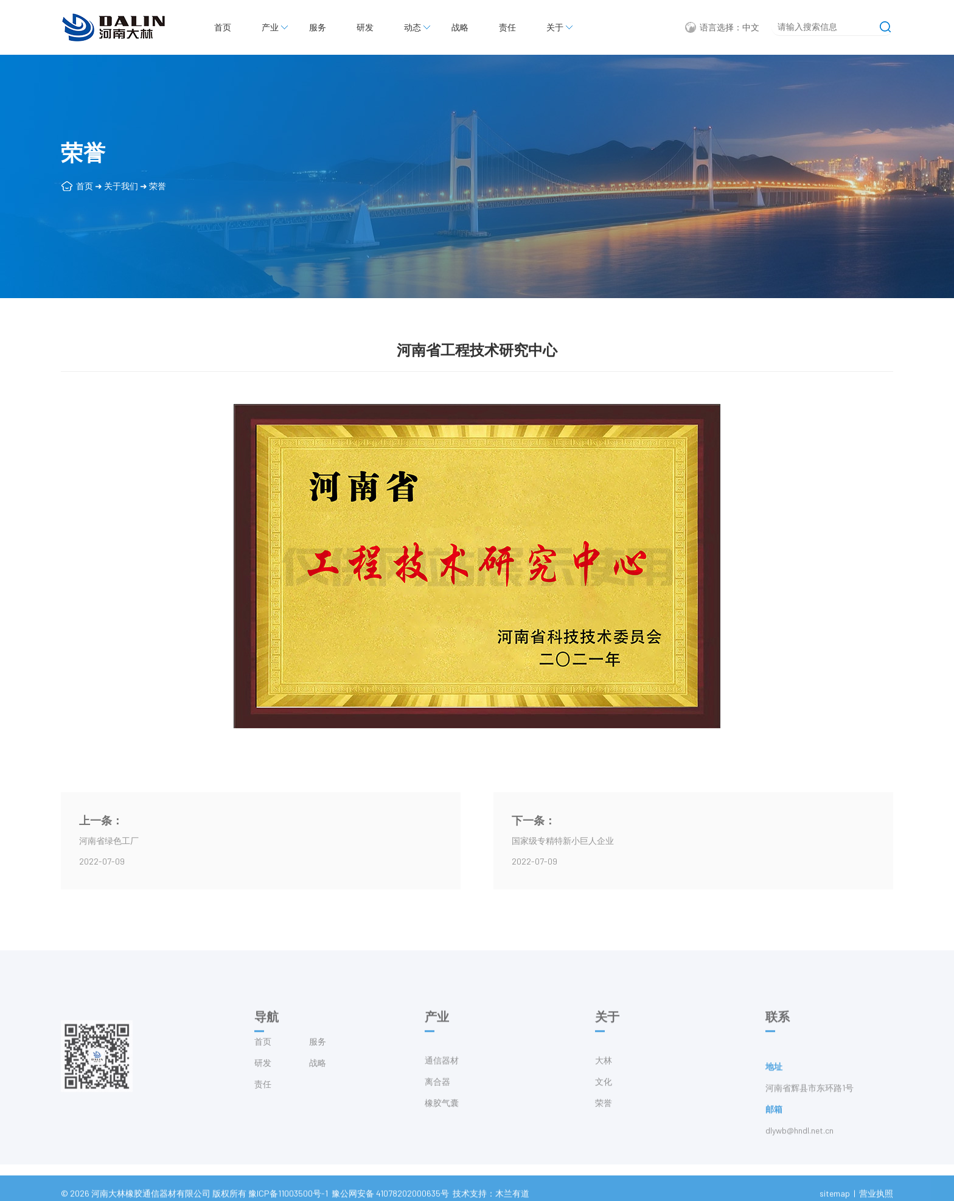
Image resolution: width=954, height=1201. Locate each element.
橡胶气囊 (442, 1121)
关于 (554, 27)
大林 (603, 1079)
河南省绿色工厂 (109, 840)
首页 (222, 27)
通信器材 (442, 1079)
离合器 (437, 1100)
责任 (507, 27)
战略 (459, 27)
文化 (603, 1100)
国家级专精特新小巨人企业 (563, 840)
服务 (317, 27)
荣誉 (157, 186)
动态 (412, 27)
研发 (365, 27)
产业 (270, 27)
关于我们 (121, 186)
